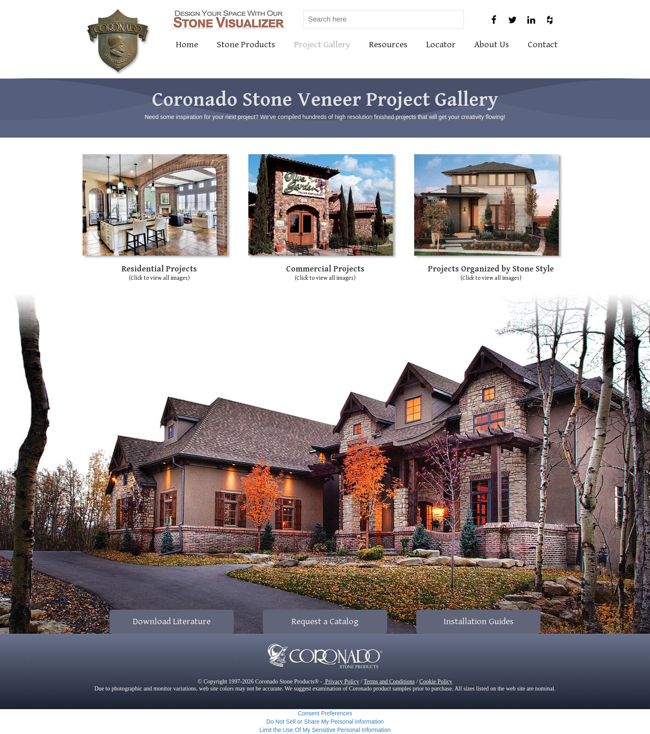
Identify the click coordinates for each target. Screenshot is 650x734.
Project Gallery (322, 44)
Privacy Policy (341, 681)
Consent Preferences (325, 713)
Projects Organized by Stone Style (491, 269)
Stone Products (246, 44)
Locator (441, 44)
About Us (491, 44)
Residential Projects (159, 269)
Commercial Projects (325, 269)
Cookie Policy (435, 681)
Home (187, 44)
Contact (543, 44)
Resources (388, 44)
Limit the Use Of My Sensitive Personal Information (325, 730)
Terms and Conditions (389, 681)
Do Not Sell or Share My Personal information (324, 721)
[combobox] (383, 19)
